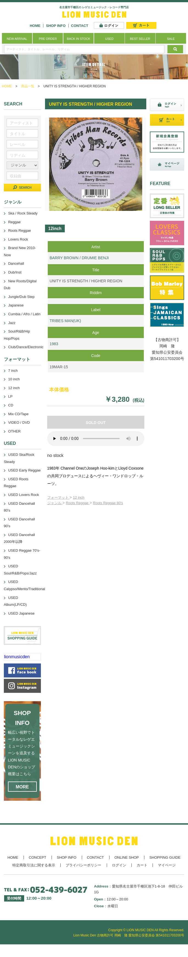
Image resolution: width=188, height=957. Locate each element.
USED (109, 38)
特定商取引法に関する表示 (33, 865)
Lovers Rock (18, 239)
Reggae (14, 222)
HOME (35, 25)
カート (142, 865)
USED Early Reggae (24, 470)
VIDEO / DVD (19, 422)
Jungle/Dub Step (21, 297)
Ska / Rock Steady (23, 213)
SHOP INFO (55, 25)
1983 (54, 344)
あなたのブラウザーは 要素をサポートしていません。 (95, 438)
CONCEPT (37, 857)
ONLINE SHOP (126, 857)
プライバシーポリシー (83, 865)
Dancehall (16, 263)
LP (10, 396)
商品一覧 (27, 86)
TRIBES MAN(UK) (65, 321)
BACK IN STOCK (78, 38)
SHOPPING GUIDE (164, 857)
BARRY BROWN (64, 258)
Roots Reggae (77, 503)
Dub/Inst (14, 272)
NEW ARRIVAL (17, 38)
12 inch (79, 497)
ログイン (119, 865)
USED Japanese (21, 613)
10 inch (14, 379)
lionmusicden (17, 656)
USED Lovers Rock (23, 495)
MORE (22, 787)
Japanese (16, 305)
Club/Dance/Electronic (26, 347)
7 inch (13, 371)
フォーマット (58, 497)
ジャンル (55, 503)
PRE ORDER (48, 38)
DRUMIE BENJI (95, 258)
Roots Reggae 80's (108, 503)
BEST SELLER (140, 38)
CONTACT (79, 25)
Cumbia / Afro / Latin (24, 314)
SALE (171, 38)
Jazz (12, 323)
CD (10, 405)
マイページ (167, 865)
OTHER (14, 431)
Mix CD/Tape (18, 414)
